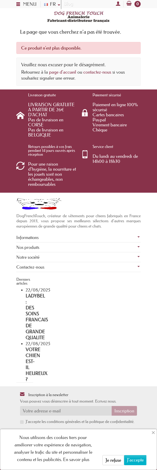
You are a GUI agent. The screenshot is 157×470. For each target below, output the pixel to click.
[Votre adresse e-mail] (66, 411)
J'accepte (135, 460)
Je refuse (113, 460)
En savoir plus (76, 459)
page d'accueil (62, 72)
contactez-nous (97, 72)
